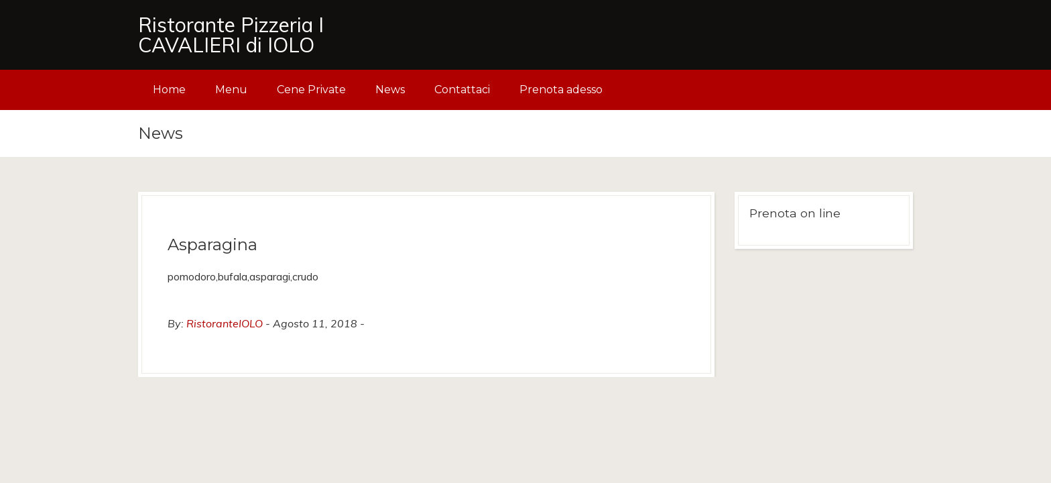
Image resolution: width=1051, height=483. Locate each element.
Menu (231, 89)
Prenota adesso (561, 89)
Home (169, 89)
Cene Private (311, 89)
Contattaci (462, 89)
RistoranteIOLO (224, 323)
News (390, 89)
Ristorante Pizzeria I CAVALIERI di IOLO (231, 35)
